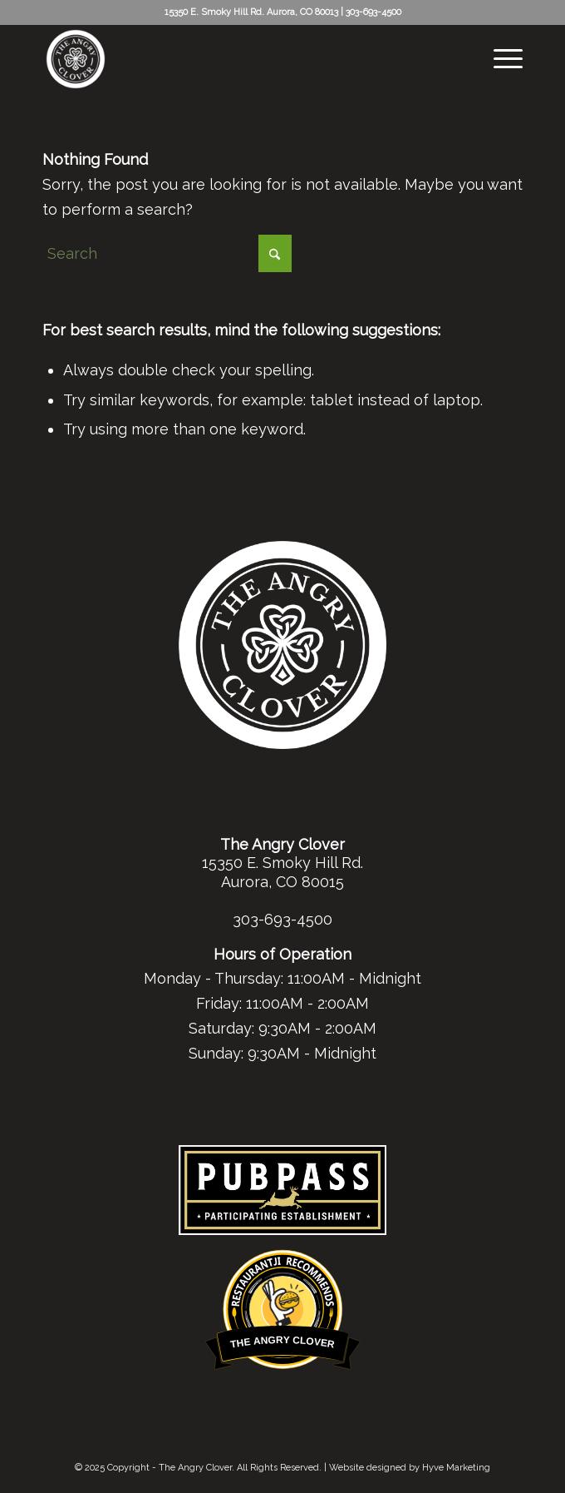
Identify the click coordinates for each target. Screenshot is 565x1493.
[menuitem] (500, 59)
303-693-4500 (373, 12)
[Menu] (500, 59)
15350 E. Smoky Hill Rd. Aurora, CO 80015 (282, 872)
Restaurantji (282, 1259)
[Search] (167, 253)
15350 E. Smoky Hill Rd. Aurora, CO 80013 (251, 12)
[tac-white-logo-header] (234, 59)
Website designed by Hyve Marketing (409, 1467)
